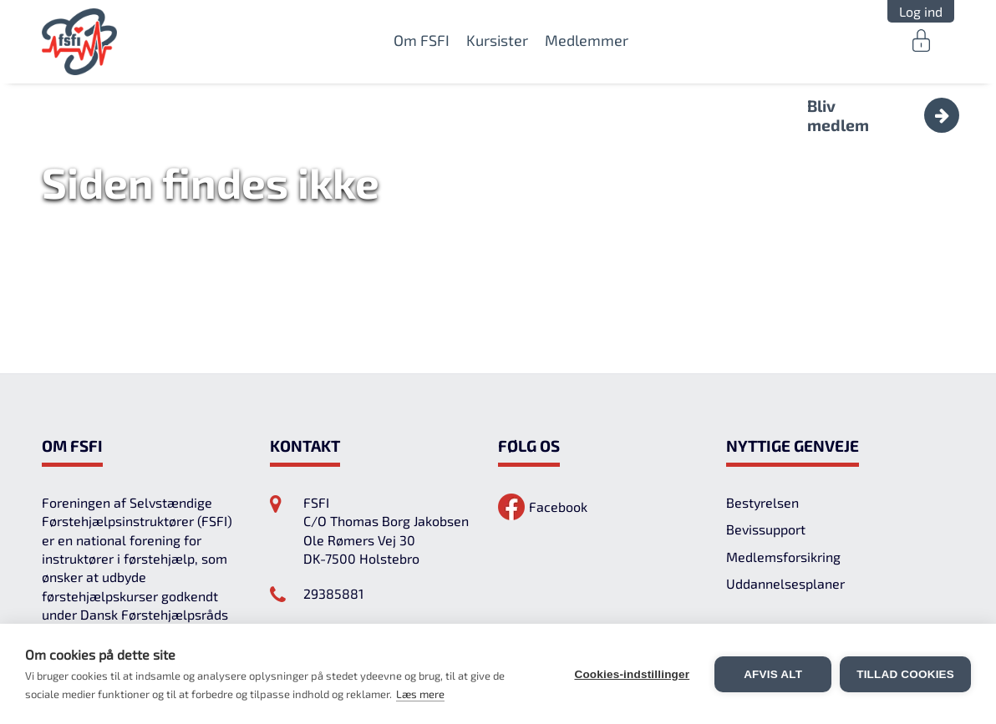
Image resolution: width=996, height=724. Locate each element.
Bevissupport (765, 529)
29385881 (333, 593)
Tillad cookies (905, 674)
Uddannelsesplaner (785, 583)
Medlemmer (586, 40)
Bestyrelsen (762, 502)
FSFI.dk (80, 41)
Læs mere (420, 694)
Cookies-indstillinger (631, 674)
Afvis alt (773, 674)
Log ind (921, 11)
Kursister (497, 40)
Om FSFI (422, 40)
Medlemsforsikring (783, 557)
